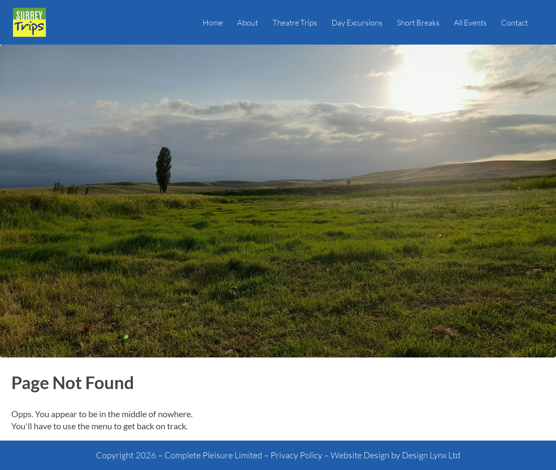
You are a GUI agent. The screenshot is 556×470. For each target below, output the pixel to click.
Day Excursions (356, 22)
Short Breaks (418, 22)
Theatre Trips (295, 22)
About (247, 22)
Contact (514, 22)
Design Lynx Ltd (431, 455)
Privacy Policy (296, 455)
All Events (470, 22)
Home (212, 22)
